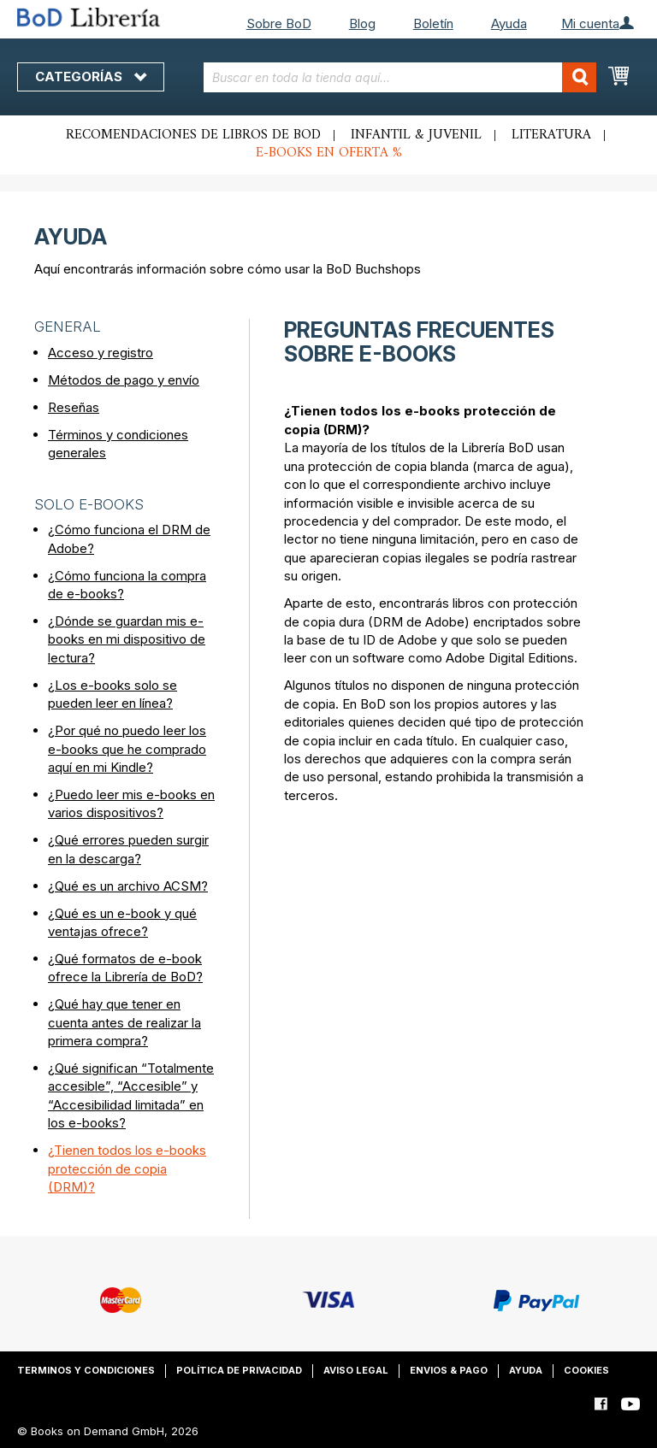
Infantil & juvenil (416, 135)
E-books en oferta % (329, 153)
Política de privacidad (239, 1370)
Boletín (433, 23)
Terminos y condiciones (86, 1370)
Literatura (551, 135)
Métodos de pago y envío (123, 380)
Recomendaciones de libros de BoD (193, 135)
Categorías (90, 76)
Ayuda (509, 23)
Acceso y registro (100, 352)
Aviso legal (355, 1370)
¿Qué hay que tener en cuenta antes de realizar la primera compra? (124, 1022)
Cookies (586, 1370)
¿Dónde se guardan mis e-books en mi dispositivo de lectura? (126, 639)
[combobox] (400, 77)
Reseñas (73, 407)
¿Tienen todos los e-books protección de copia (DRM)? (127, 1168)
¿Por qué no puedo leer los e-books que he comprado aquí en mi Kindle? (127, 748)
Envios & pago (449, 1370)
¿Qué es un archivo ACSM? (128, 886)
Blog (362, 23)
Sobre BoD (278, 23)
